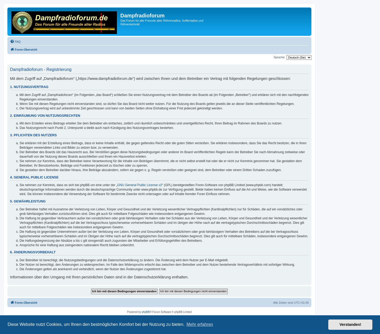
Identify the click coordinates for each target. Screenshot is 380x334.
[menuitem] (15, 41)
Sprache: (279, 57)
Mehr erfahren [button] (200, 324)
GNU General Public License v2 (139, 185)
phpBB (146, 312)
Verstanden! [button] (350, 324)
